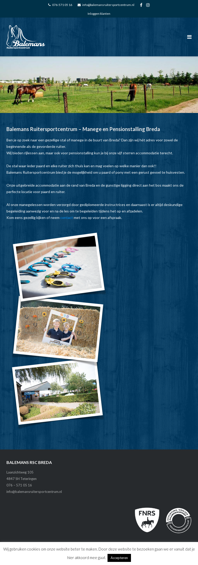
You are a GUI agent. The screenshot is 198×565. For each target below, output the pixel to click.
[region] (99, 84)
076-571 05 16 (62, 5)
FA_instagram (148, 5)
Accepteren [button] (119, 558)
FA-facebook (141, 5)
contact (66, 217)
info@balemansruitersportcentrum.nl (108, 5)
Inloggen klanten (99, 14)
